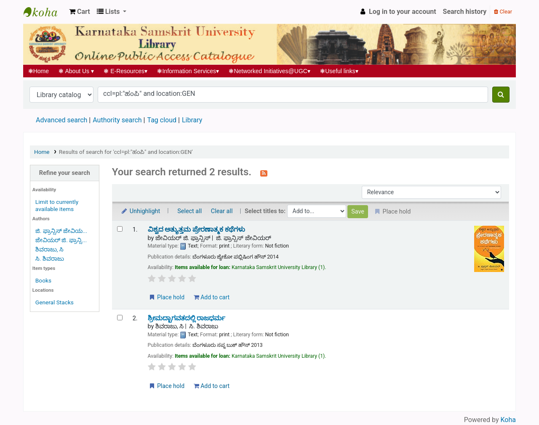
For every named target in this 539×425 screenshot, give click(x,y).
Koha (508, 420)
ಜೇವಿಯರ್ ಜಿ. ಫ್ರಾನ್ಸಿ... (61, 240)
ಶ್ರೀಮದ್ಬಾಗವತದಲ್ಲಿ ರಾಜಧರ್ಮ (187, 318)
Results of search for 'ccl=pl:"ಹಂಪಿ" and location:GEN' (126, 151)
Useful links (339, 71)
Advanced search (61, 120)
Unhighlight (140, 211)
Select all (189, 211)
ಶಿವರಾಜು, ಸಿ (49, 249)
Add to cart (211, 297)
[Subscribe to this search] (264, 173)
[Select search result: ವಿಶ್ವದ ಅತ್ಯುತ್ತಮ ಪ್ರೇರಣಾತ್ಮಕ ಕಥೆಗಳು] (120, 229)
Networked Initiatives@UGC (269, 71)
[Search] (501, 95)
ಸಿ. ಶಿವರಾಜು (49, 258)
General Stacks (54, 302)
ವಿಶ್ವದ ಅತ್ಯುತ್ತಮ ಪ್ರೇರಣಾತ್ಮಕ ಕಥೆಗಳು (196, 229)
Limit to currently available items (56, 205)
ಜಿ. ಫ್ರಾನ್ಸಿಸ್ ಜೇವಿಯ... (61, 230)
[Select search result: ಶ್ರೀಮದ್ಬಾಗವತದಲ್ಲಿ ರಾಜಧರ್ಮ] (120, 317)
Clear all (222, 211)
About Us (76, 71)
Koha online (45, 11)
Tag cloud (161, 120)
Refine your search (64, 173)
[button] (79, 11)
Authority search (117, 120)
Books (43, 280)
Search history (465, 12)
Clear (503, 11)
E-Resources (125, 71)
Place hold (166, 297)
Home (38, 71)
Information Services (188, 71)
